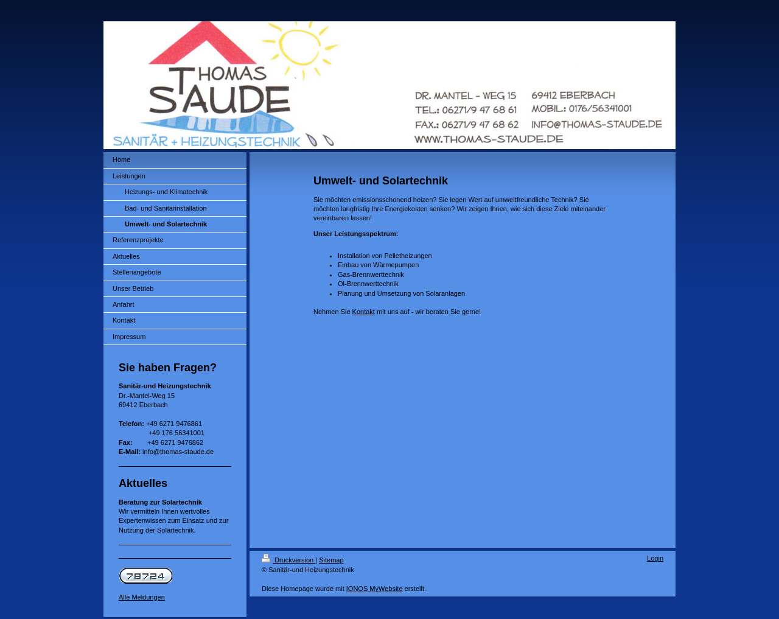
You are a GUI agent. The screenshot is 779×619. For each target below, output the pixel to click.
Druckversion (288, 560)
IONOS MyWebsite (374, 588)
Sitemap (331, 560)
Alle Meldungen (142, 597)
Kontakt (363, 311)
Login (655, 558)
